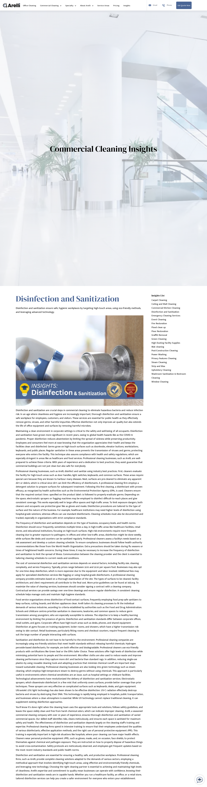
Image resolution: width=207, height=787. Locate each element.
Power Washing (159, 354)
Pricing (116, 5)
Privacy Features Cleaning (164, 358)
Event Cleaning (159, 319)
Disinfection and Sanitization (165, 312)
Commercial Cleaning (49, 5)
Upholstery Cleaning (161, 370)
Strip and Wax (158, 366)
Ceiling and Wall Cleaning (164, 304)
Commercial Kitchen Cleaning (166, 308)
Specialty (69, 5)
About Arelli (85, 5)
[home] (11, 5)
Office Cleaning (29, 5)
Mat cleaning (158, 347)
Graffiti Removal (159, 335)
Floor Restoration (160, 331)
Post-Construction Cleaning (165, 350)
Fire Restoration (159, 323)
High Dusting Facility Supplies (166, 343)
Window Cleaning (160, 382)
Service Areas (103, 5)
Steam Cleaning (159, 362)
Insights (126, 5)
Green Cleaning (159, 339)
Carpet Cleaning (159, 300)
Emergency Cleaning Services (166, 316)
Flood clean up (159, 327)
